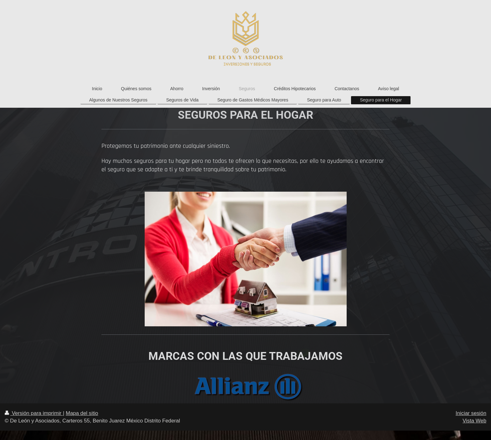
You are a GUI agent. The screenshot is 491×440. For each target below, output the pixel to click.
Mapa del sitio (82, 413)
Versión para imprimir (34, 413)
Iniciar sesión (471, 413)
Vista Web (474, 421)
